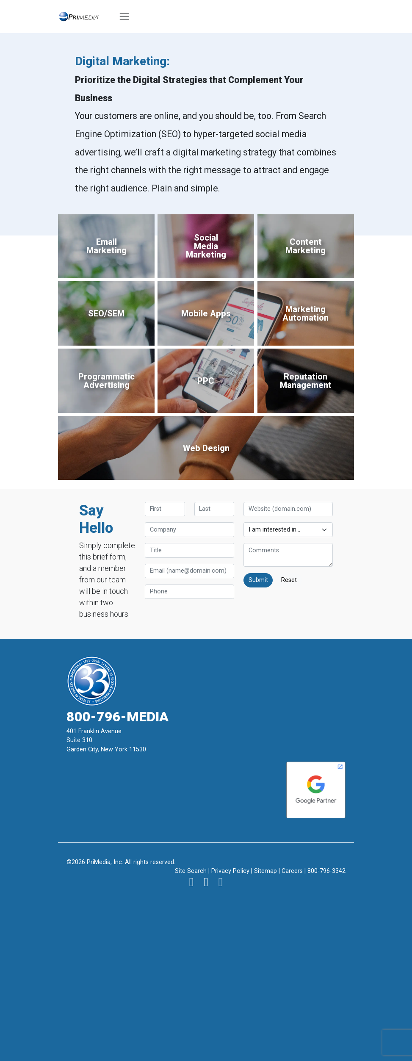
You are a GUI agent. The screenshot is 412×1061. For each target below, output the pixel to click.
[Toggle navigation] (124, 16)
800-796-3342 (326, 871)
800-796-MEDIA (117, 717)
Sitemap (265, 871)
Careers (292, 871)
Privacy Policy (230, 871)
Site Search (191, 871)
